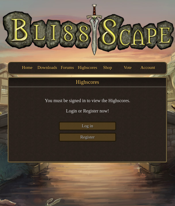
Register (87, 137)
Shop (107, 67)
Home (27, 67)
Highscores (87, 67)
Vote (128, 67)
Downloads (47, 67)
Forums (67, 67)
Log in (87, 126)
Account (148, 67)
